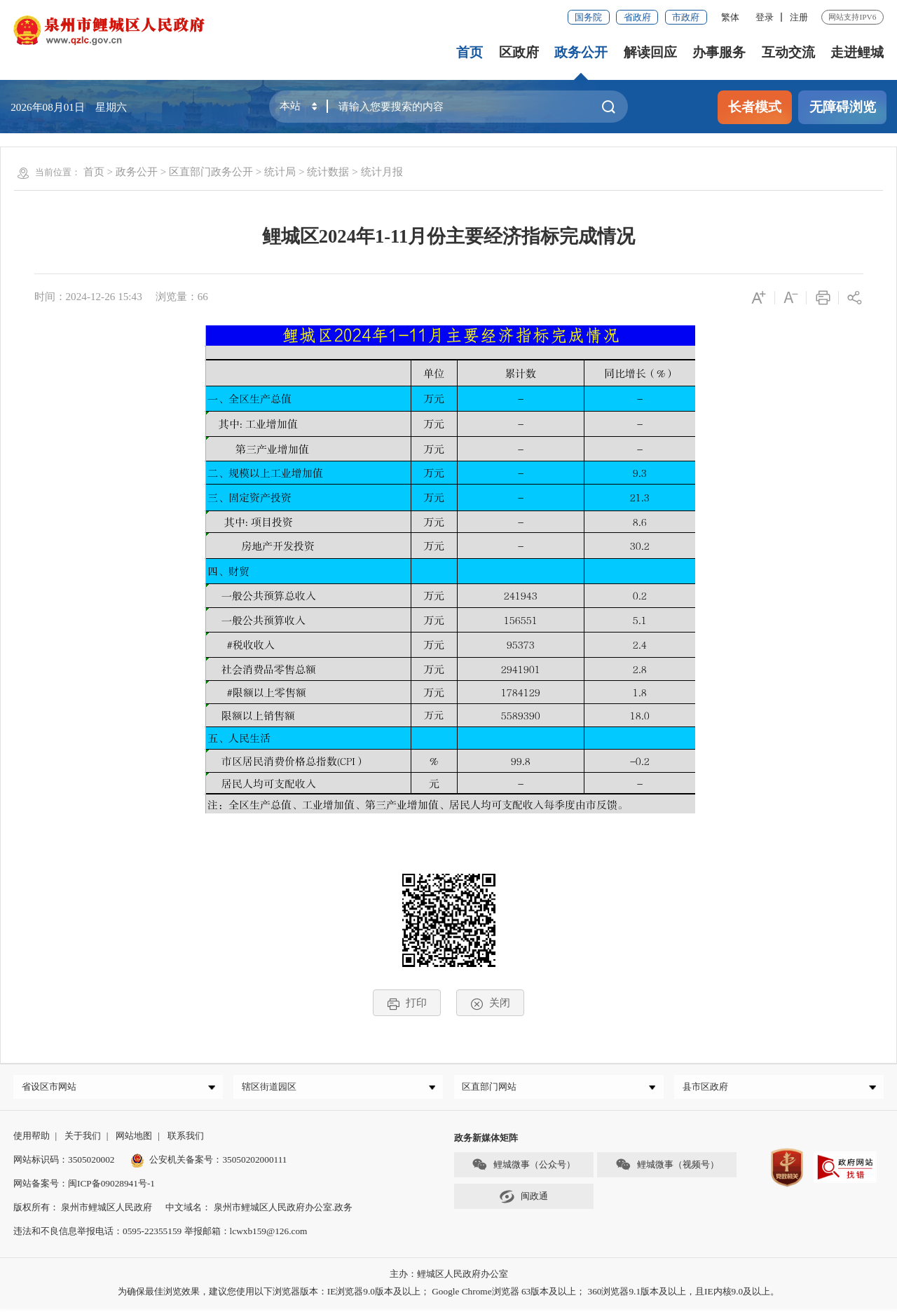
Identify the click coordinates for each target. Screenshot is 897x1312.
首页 (470, 52)
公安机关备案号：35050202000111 (208, 1163)
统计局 (280, 171)
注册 (799, 17)
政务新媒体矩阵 (486, 1141)
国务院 (588, 17)
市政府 (685, 17)
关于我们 (82, 1139)
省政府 (637, 17)
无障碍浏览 (842, 107)
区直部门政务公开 (211, 171)
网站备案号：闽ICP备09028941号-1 (84, 1187)
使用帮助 (31, 1139)
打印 (407, 1003)
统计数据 (328, 171)
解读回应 (650, 52)
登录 (764, 17)
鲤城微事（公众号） (523, 1168)
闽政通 (523, 1200)
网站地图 (134, 1139)
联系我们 (185, 1139)
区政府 (519, 52)
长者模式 (754, 107)
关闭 (490, 1003)
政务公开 (581, 52)
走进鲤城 (857, 52)
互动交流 (788, 52)
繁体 (730, 17)
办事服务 (719, 52)
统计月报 (382, 171)
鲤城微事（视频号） (667, 1168)
